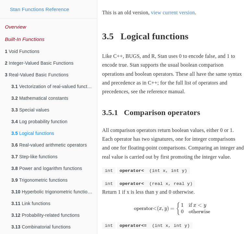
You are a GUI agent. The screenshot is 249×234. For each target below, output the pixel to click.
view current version (173, 12)
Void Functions (22, 51)
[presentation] (173, 208)
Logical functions (32, 133)
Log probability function (39, 121)
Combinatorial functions (41, 226)
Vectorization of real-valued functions (53, 86)
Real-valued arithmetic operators (49, 145)
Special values (30, 109)
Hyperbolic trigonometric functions (51, 191)
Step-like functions (34, 156)
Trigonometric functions (39, 180)
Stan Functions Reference (39, 9)
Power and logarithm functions (46, 168)
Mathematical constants (39, 98)
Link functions (31, 203)
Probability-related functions (45, 215)
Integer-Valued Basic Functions (39, 63)
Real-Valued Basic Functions (36, 74)
